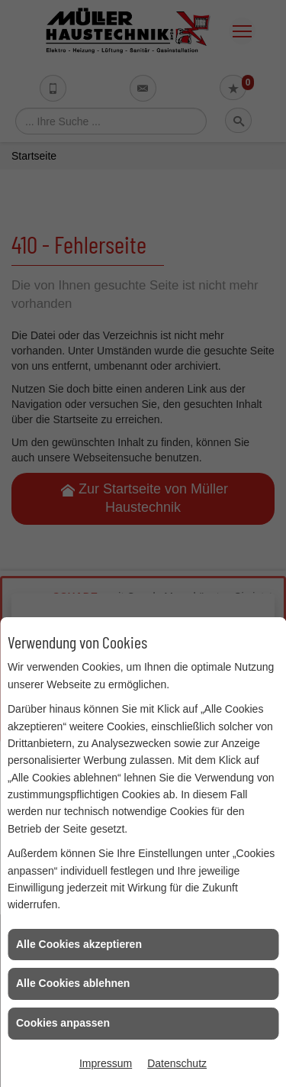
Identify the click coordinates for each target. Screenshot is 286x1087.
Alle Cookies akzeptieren (79, 944)
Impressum (105, 1063)
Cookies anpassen (63, 1023)
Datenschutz (177, 1063)
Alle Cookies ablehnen (73, 983)
